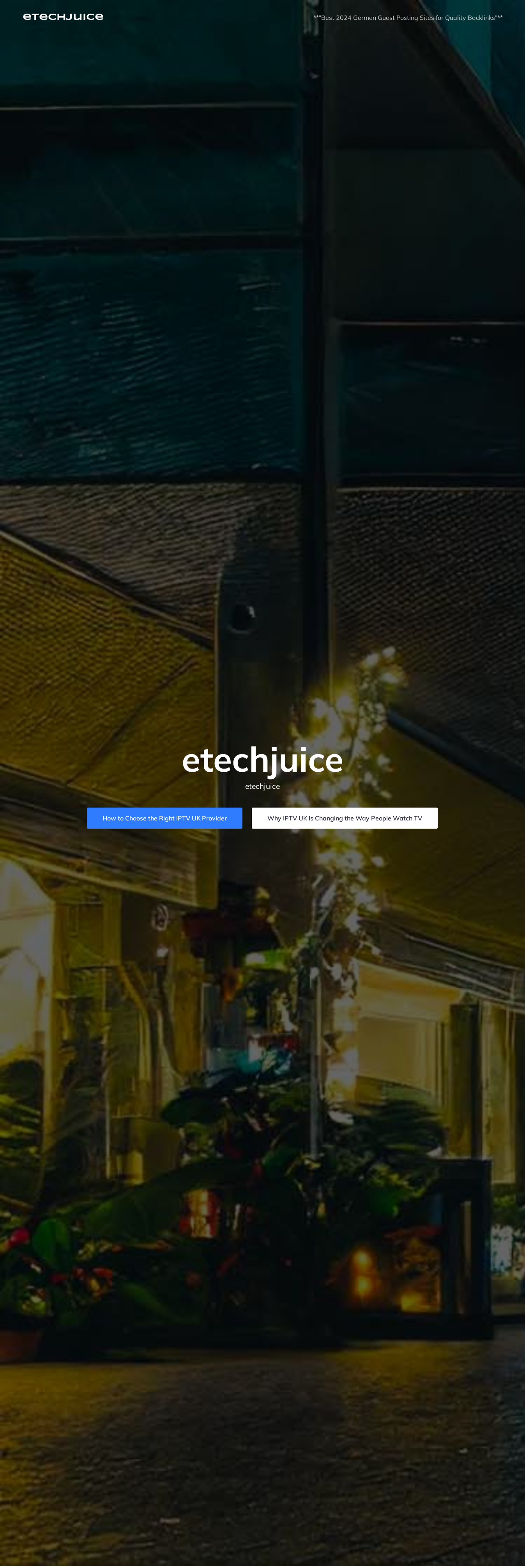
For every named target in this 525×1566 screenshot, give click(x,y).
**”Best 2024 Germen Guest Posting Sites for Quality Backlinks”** (408, 17)
